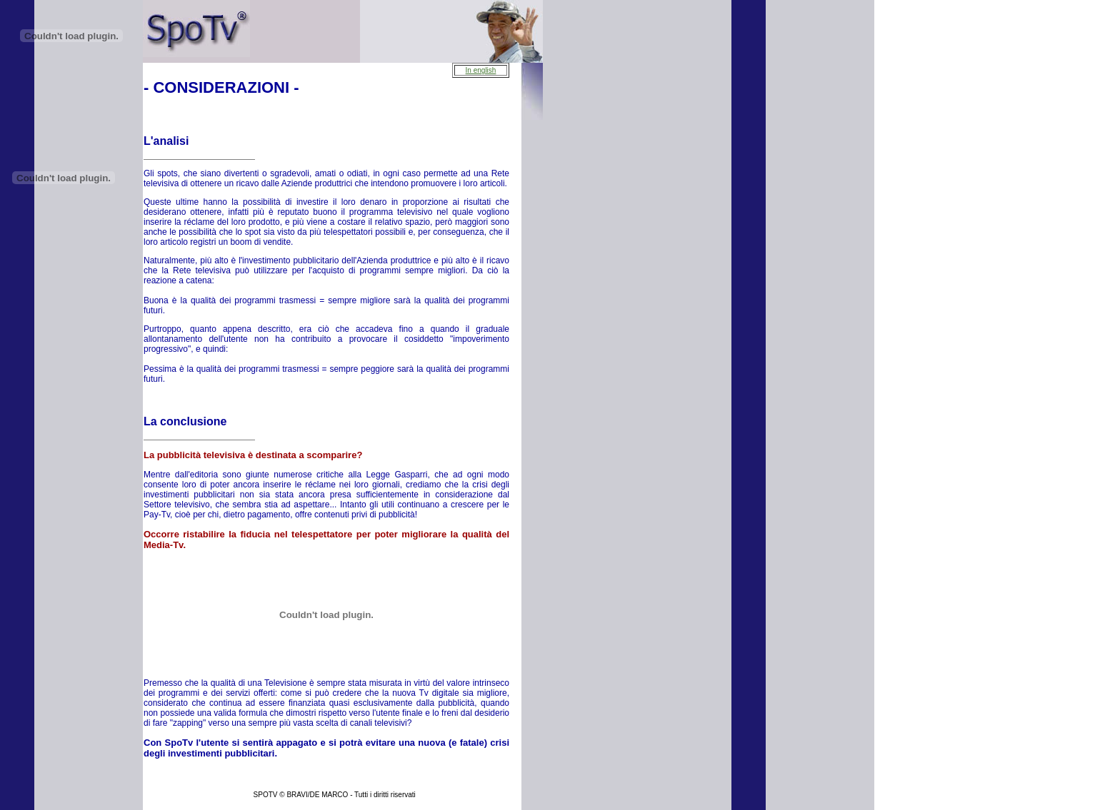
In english (481, 70)
